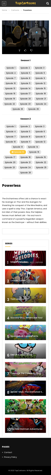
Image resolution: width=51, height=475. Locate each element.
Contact (8, 452)
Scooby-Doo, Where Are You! (26, 317)
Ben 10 (13, 410)
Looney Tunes (18, 280)
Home (4, 10)
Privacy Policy (10, 457)
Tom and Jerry (18, 299)
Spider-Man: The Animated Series (28, 391)
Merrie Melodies (19, 261)
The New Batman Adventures (26, 429)
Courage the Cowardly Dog (25, 373)
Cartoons (15, 10)
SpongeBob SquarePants (24, 336)
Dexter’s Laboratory (21, 354)
